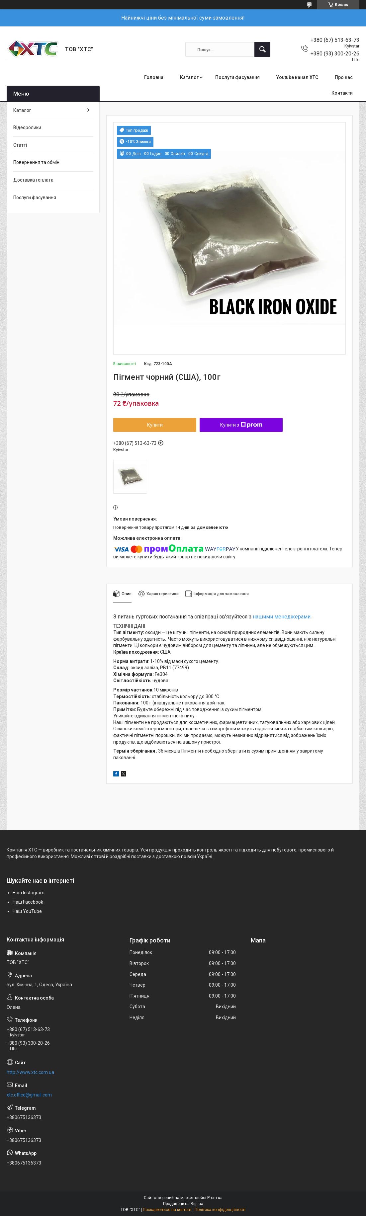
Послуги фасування (237, 77)
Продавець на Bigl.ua (183, 1203)
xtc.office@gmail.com (29, 1094)
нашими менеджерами (282, 616)
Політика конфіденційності (220, 1209)
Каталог (189, 77)
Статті (20, 145)
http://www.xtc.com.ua (30, 1072)
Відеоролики (27, 127)
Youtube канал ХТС (297, 77)
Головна (153, 77)
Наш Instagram (29, 892)
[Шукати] (262, 49)
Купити (155, 425)
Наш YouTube (27, 911)
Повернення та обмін (36, 162)
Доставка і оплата (33, 180)
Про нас (344, 77)
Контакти (342, 93)
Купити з (241, 425)
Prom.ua (215, 1197)
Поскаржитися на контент (167, 1209)
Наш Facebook (28, 902)
